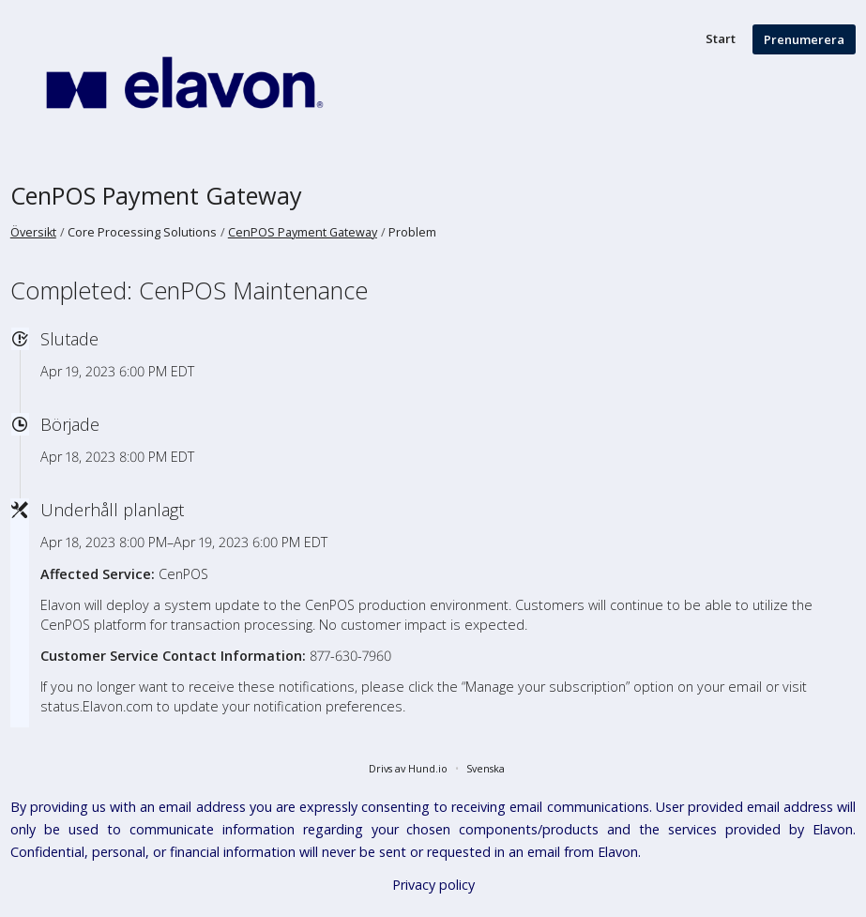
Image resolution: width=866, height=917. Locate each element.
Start (721, 38)
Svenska (485, 768)
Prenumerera (804, 39)
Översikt (33, 232)
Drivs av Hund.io (408, 768)
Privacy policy (433, 885)
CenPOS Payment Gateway (156, 195)
